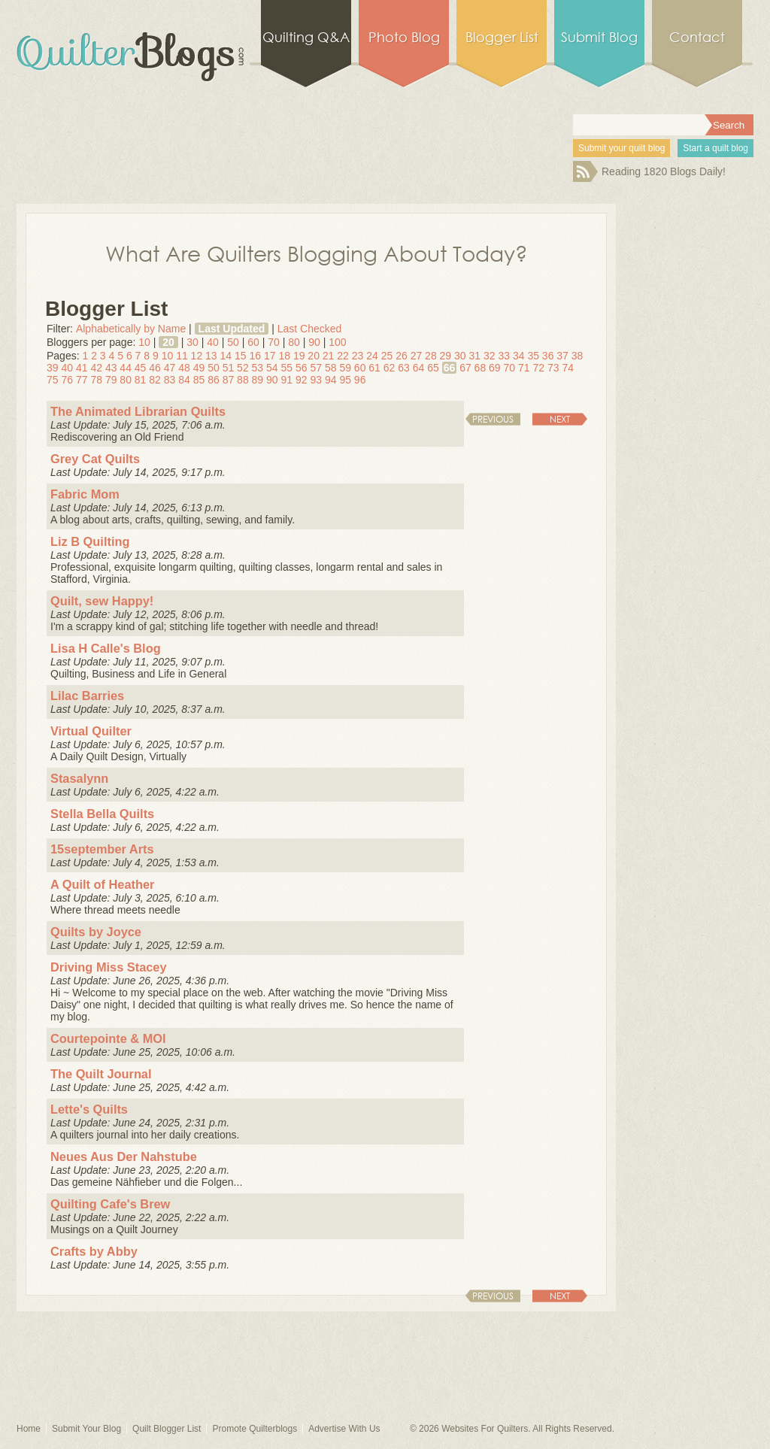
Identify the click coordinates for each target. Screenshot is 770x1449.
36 (548, 356)
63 (404, 368)
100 (337, 342)
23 (358, 356)
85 (199, 380)
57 (316, 368)
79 (111, 380)
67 (465, 368)
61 (374, 368)
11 (182, 356)
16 (255, 356)
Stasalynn (79, 778)
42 (96, 368)
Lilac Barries (87, 695)
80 (294, 342)
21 (329, 356)
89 (258, 380)
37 (562, 356)
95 (345, 380)
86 (214, 380)
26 (402, 356)
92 (302, 380)
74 (568, 368)
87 (229, 380)
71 (524, 368)
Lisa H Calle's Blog (105, 648)
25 (387, 356)
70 (274, 342)
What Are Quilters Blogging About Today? (316, 252)
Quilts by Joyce (95, 931)
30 (192, 342)
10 (144, 342)
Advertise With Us (344, 1428)
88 (243, 380)
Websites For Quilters (484, 1428)
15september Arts (102, 849)
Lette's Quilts (89, 1109)
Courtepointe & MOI (108, 1038)
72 (538, 368)
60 (253, 342)
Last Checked (309, 329)
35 (533, 356)
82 (155, 380)
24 (372, 356)
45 (141, 368)
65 (433, 368)
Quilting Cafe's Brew (110, 1204)
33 (504, 356)
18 (284, 356)
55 (287, 368)
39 (53, 368)
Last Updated (232, 329)
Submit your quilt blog (621, 148)
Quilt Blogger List (166, 1428)
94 (331, 380)
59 (345, 368)
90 (314, 342)
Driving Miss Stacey (108, 967)
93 (316, 380)
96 (360, 380)
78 (96, 380)
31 (475, 356)
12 (197, 356)
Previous (493, 419)
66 (450, 368)
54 (272, 368)
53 (258, 368)
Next (560, 419)
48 (184, 368)
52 (243, 368)
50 (233, 342)
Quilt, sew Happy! (101, 601)
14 (226, 356)
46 (155, 368)
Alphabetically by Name (131, 329)
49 (199, 368)
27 (417, 356)
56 (302, 368)
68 (480, 368)
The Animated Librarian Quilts (138, 411)
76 (67, 380)
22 (343, 356)
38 (577, 356)
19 (299, 356)
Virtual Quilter (91, 731)
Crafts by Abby (94, 1251)
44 (126, 368)
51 (229, 368)
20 (168, 342)
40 (213, 342)
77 (82, 380)
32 (490, 356)
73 (553, 368)
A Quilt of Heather (102, 884)
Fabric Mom (85, 494)
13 (211, 356)
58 (331, 368)
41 (82, 368)
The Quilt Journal (101, 1074)
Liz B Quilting (89, 541)
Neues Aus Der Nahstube (123, 1156)
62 (389, 368)
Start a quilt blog (715, 148)
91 (287, 380)
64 (419, 368)
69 (495, 368)
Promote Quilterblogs (254, 1428)
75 (53, 380)
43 (111, 368)
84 (184, 380)
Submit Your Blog (86, 1428)
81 (141, 380)
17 (270, 356)
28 (431, 356)
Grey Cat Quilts (95, 458)
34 (519, 356)
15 (241, 356)
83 (170, 380)
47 (170, 368)
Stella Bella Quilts (102, 813)
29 (446, 356)
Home (29, 1428)
